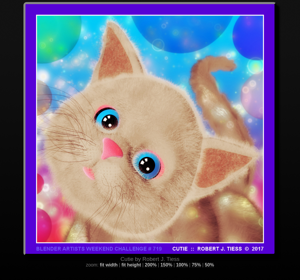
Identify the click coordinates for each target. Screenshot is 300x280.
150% (166, 257)
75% (196, 257)
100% (182, 257)
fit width (109, 257)
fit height (131, 257)
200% (150, 257)
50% (209, 257)
